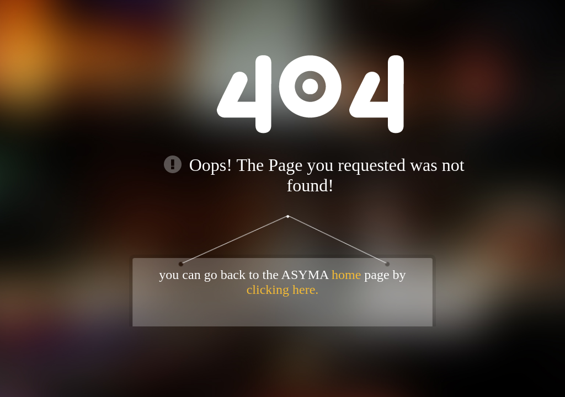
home (346, 274)
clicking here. (283, 289)
